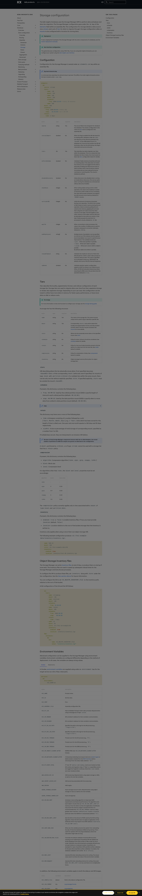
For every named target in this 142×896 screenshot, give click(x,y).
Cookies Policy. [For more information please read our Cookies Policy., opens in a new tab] (24, 894)
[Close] (139, 893)
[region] (71, 893)
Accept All (132, 893)
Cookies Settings (108, 893)
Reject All (120, 893)
